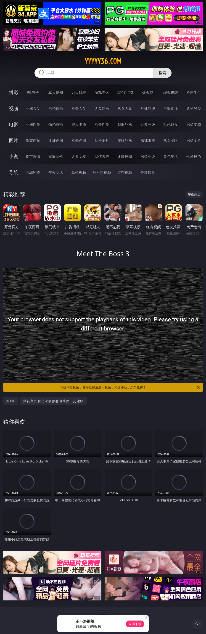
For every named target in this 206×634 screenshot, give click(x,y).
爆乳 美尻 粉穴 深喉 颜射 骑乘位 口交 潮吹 (53, 401)
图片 (13, 140)
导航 (13, 172)
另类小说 (147, 156)
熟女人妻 (124, 108)
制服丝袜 (124, 124)
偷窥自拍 (33, 140)
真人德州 (55, 92)
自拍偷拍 (55, 108)
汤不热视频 (102, 172)
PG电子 (33, 92)
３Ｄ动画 (102, 108)
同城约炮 (33, 172)
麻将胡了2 (124, 92)
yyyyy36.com (103, 61)
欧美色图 (78, 140)
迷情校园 (124, 156)
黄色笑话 (170, 156)
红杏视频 (124, 172)
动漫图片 (102, 140)
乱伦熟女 (170, 124)
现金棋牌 (170, 92)
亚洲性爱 (33, 124)
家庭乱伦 (55, 156)
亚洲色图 (55, 140)
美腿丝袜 (124, 140)
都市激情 (33, 156)
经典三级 (147, 124)
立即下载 (135, 624)
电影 (13, 124)
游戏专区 (102, 92)
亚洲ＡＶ (33, 108)
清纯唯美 (147, 140)
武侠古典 (102, 156)
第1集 (10, 401)
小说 (13, 156)
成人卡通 (78, 124)
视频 (13, 108)
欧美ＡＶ (78, 108)
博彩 (13, 92)
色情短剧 (147, 172)
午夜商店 (55, 172)
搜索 (162, 72)
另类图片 (193, 140)
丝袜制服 (147, 108)
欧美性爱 (102, 124)
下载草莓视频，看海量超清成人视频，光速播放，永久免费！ (130, 387)
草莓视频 (78, 172)
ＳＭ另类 (193, 108)
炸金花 (147, 92)
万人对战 (78, 92)
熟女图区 (170, 140)
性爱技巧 (193, 156)
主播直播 (170, 108)
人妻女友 (78, 156)
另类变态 (193, 124)
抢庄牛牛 (193, 92)
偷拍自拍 (55, 124)
